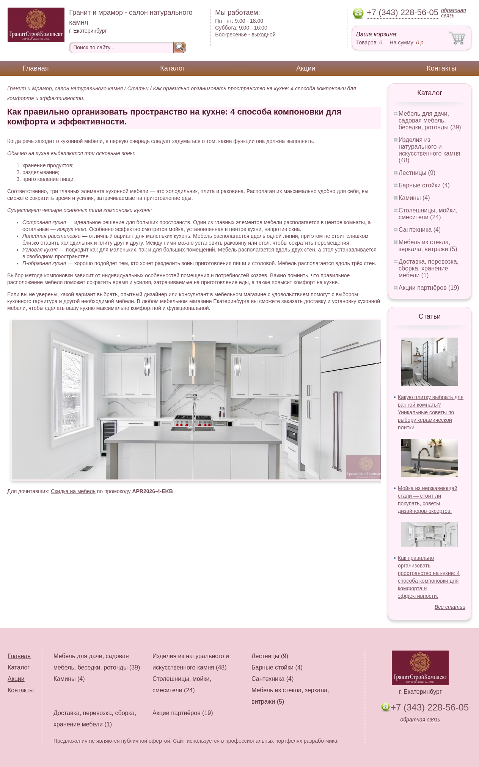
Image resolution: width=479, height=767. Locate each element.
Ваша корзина (376, 34)
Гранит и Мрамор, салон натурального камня (65, 88)
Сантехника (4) (420, 229)
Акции (305, 68)
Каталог (172, 68)
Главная (36, 68)
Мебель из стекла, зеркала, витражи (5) (428, 245)
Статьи (138, 88)
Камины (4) (414, 198)
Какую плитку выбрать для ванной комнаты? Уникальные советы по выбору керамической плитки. (430, 412)
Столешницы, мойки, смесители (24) (428, 213)
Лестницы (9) (417, 173)
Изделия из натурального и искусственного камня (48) (429, 150)
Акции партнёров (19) (429, 287)
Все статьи (450, 607)
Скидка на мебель (73, 491)
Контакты (441, 68)
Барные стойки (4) (424, 185)
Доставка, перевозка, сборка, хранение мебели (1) (429, 268)
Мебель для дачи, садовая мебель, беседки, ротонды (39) (430, 120)
